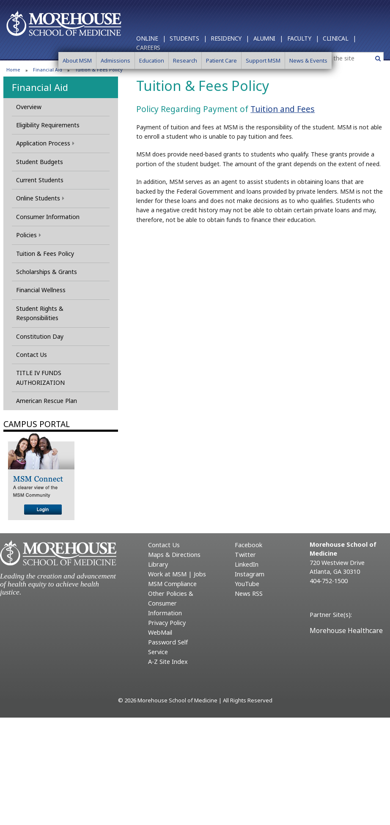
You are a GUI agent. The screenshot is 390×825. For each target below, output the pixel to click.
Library (158, 564)
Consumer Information (48, 217)
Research (185, 60)
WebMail (160, 632)
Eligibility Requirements (48, 125)
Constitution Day (39, 336)
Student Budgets (39, 162)
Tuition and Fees (282, 109)
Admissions (115, 60)
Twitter (245, 555)
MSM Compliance (172, 584)
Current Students (39, 180)
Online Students (40, 198)
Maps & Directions (174, 555)
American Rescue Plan (46, 401)
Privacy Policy (167, 623)
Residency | (230, 38)
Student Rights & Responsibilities (39, 313)
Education (151, 60)
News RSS (249, 593)
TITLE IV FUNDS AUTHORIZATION (40, 377)
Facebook (248, 545)
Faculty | (303, 38)
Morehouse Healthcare (346, 630)
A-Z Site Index (168, 662)
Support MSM (263, 60)
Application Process (45, 143)
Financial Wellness (41, 290)
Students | (188, 38)
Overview (28, 107)
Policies (28, 235)
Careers (148, 48)
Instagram (249, 574)
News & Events (308, 60)
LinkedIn (246, 564)
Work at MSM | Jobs (177, 574)
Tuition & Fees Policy (45, 253)
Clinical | (339, 38)
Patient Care (221, 60)
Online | (150, 38)
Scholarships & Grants (46, 272)
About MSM (77, 60)
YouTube (247, 584)
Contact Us (31, 355)
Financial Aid (40, 87)
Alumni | (268, 38)
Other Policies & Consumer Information (170, 603)
